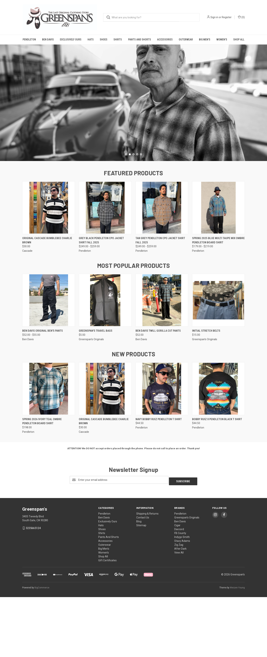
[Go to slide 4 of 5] (137, 216)
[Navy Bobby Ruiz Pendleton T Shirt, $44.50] (161, 450)
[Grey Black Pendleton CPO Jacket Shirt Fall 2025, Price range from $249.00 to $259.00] (105, 269)
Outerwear (186, 39)
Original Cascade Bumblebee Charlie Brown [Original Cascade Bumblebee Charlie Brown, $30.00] (47, 302)
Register (227, 17)
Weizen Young (237, 647)
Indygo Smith (182, 597)
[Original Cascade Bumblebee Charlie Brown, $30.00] (48, 269)
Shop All (238, 39)
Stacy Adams (182, 600)
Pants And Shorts (139, 39)
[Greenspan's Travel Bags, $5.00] (105, 361)
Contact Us (142, 577)
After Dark (180, 608)
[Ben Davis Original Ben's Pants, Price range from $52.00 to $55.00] (48, 361)
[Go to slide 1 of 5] (126, 216)
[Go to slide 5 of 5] (141, 216)
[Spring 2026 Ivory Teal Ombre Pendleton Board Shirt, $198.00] (48, 450)
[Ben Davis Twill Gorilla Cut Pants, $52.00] (161, 361)
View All (179, 612)
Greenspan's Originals (186, 577)
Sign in (214, 17)
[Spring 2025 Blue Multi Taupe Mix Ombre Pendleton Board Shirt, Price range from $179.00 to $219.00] (218, 269)
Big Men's (204, 39)
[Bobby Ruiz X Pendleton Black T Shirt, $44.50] (218, 450)
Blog (138, 581)
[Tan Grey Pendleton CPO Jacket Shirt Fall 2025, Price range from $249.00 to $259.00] (161, 269)
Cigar (177, 585)
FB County (180, 593)
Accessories (165, 39)
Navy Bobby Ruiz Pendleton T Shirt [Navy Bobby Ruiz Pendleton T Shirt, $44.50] (159, 480)
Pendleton (29, 39)
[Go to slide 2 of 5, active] (130, 216)
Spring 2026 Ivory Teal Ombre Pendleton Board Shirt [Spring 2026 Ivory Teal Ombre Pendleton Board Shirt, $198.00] (42, 483)
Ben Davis (48, 39)
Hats (91, 39)
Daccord (179, 589)
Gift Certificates (107, 620)
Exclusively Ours (70, 39)
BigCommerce (41, 647)
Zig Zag (178, 604)
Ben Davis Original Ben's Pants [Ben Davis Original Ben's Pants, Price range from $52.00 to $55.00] (42, 392)
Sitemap (141, 585)
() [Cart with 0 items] (241, 17)
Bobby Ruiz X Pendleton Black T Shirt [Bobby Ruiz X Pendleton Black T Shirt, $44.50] (217, 480)
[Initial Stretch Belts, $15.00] (218, 361)
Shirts (117, 39)
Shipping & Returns (147, 573)
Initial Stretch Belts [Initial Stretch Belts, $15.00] (206, 392)
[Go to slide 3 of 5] (133, 216)
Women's (221, 39)
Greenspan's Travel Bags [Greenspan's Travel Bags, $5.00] (95, 392)
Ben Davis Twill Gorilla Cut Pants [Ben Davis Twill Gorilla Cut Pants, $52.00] (158, 392)
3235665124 (33, 588)
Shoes (103, 39)
